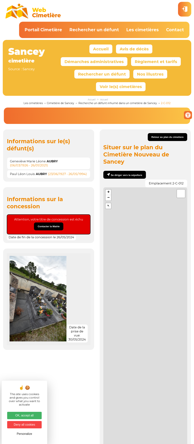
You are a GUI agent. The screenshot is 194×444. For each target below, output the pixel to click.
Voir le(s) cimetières (121, 86)
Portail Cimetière (43, 29)
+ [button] (108, 192)
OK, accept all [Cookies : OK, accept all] (24, 415)
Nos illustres (150, 74)
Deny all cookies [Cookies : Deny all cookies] (24, 424)
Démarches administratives (94, 61)
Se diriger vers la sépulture (126, 175)
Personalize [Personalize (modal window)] (24, 433)
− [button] (108, 198)
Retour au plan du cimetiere (167, 137)
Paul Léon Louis (28, 174)
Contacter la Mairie (48, 226)
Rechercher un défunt (94, 29)
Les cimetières (142, 29)
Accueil (101, 49)
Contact (175, 29)
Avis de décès (134, 49)
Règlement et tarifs (156, 61)
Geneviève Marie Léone (34, 161)
